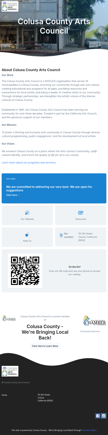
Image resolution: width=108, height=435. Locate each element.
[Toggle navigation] (103, 6)
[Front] (10, 6)
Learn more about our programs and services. (29, 162)
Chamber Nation (89, 430)
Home (4, 395)
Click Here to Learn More (45, 346)
